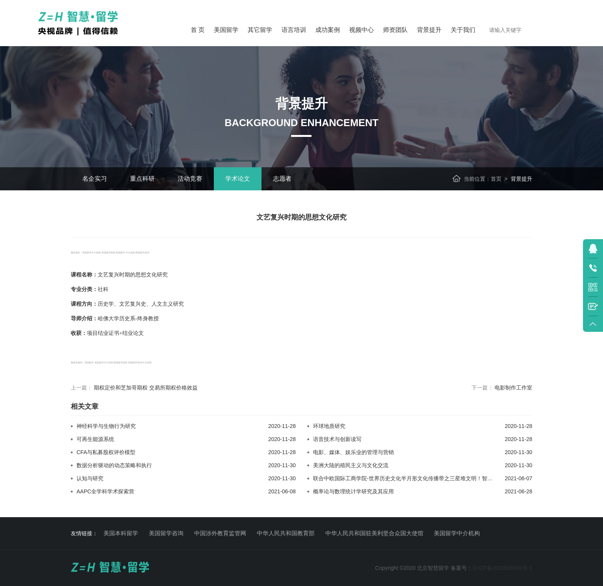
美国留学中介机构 (457, 533)
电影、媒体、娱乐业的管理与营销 (353, 452)
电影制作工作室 (513, 388)
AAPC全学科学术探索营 (105, 491)
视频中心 (361, 30)
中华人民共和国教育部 (286, 533)
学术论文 (237, 178)
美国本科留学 (120, 533)
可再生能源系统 (95, 439)
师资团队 (395, 30)
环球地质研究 (329, 426)
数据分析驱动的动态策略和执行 (114, 465)
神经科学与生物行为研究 (106, 426)
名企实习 (94, 178)
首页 (496, 179)
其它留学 (260, 30)
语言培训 (294, 30)
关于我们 (463, 30)
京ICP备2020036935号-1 (502, 568)
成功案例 (327, 30)
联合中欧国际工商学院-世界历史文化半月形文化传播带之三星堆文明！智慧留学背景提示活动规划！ (432, 478)
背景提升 (429, 30)
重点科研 (142, 178)
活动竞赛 (190, 178)
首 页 (198, 30)
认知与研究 (90, 478)
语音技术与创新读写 (337, 439)
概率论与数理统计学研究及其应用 (353, 491)
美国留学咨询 (166, 533)
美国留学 (226, 30)
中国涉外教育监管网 (220, 533)
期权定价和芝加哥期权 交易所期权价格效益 (146, 388)
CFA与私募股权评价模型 (106, 452)
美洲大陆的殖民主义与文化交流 (350, 465)
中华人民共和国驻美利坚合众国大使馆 (374, 533)
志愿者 (282, 178)
